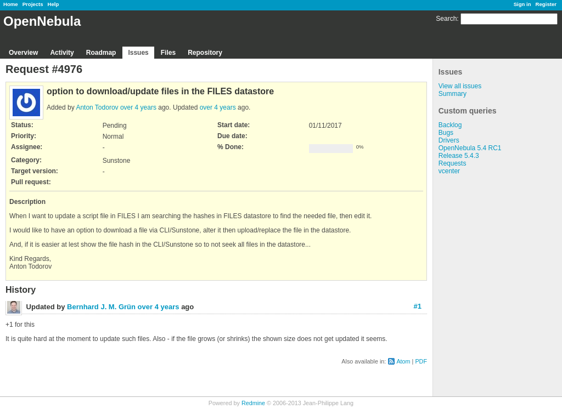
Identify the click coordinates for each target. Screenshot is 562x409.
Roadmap (101, 52)
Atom (403, 361)
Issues (138, 52)
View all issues (460, 86)
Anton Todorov (97, 107)
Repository (205, 52)
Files (168, 52)
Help (53, 4)
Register (546, 4)
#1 (418, 306)
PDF (421, 361)
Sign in (522, 4)
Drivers (449, 140)
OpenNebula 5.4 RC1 (470, 148)
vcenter (449, 171)
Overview (23, 52)
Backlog (450, 125)
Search (446, 18)
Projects (33, 4)
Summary (453, 94)
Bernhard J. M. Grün (101, 307)
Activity (62, 52)
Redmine (253, 403)
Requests (453, 163)
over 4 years (138, 107)
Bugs (446, 133)
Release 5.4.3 (459, 156)
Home (10, 4)
